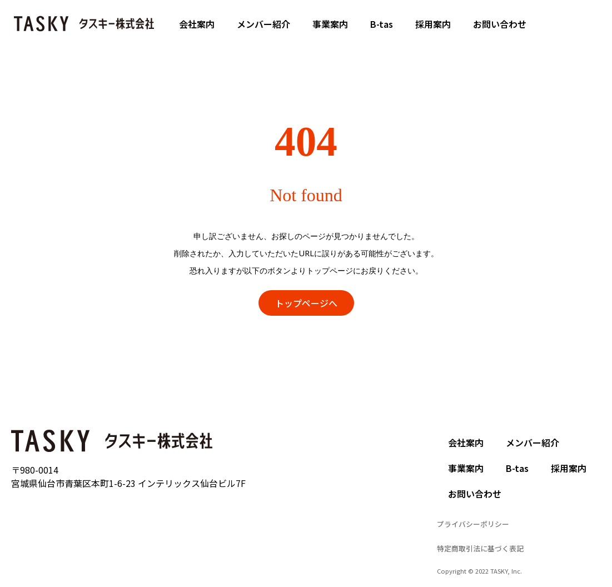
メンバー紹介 (263, 24)
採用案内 (433, 24)
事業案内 (330, 24)
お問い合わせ (499, 24)
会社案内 (197, 24)
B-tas (381, 24)
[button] (306, 303)
